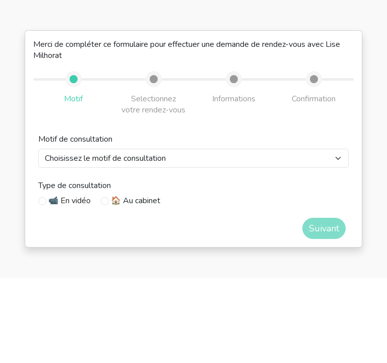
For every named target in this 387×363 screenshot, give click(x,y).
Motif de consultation (75, 139)
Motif (73, 98)
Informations (233, 98)
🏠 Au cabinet (135, 200)
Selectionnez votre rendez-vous (153, 104)
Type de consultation (74, 185)
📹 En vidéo (69, 200)
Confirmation (314, 98)
